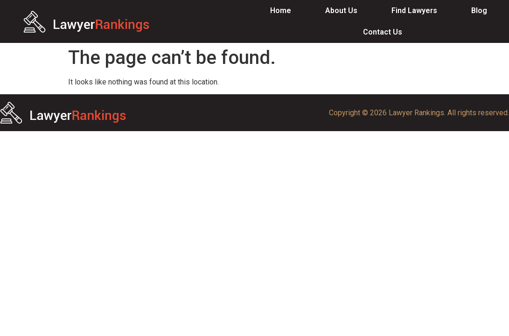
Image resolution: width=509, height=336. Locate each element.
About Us (341, 10)
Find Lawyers (414, 10)
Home (280, 10)
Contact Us (382, 32)
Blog (479, 10)
